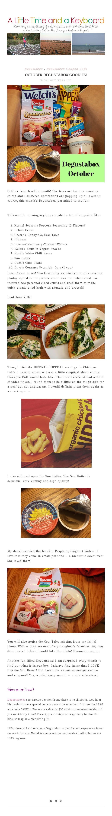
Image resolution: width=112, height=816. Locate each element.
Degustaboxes (16, 699)
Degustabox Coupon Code (67, 68)
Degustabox (34, 68)
